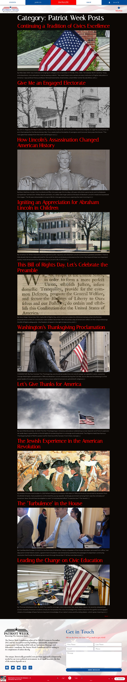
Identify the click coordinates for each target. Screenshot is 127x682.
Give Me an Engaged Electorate (51, 83)
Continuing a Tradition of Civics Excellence (63, 26)
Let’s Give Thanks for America (49, 384)
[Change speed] (57, 678)
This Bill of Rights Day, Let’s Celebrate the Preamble (62, 267)
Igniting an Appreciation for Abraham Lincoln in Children (58, 205)
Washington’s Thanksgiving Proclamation (61, 327)
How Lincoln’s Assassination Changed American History (58, 142)
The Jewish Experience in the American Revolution (59, 444)
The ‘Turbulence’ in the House (49, 504)
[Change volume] (82, 678)
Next (107, 616)
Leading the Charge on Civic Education (59, 560)
